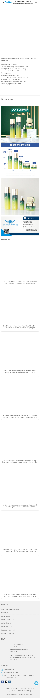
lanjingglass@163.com (11, 672)
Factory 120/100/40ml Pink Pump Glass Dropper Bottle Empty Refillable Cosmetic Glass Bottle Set (20, 416)
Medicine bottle (6, 627)
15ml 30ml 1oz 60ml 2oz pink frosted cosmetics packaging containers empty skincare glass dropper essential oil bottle (20, 371)
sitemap (28, 691)
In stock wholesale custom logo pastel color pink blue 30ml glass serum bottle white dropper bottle (20, 506)
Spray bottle (5, 616)
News (13, 691)
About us (31, 689)
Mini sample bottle (7, 620)
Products (16, 689)
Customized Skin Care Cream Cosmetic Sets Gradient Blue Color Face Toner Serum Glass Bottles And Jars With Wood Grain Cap (20, 595)
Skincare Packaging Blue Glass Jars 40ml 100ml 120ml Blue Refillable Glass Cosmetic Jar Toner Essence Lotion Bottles (20, 550)
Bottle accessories (7, 633)
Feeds (23, 689)
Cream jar (4, 613)
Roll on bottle (6, 623)
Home (8, 689)
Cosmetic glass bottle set (10, 609)
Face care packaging (8, 630)
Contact (20, 691)
